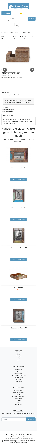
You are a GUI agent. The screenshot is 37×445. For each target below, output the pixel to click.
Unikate (18, 408)
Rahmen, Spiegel (18, 400)
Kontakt (18, 364)
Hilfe (18, 366)
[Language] (21, 13)
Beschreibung (8, 123)
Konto (18, 362)
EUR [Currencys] (27, 13)
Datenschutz (18, 381)
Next (32, 74)
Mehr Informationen (18, 187)
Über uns (18, 387)
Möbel (18, 402)
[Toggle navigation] (17, 25)
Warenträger (18, 412)
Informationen (18, 398)
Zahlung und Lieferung (18, 383)
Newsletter (18, 389)
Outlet (18, 410)
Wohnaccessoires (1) (18, 404)
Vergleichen (5, 115)
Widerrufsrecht (18, 385)
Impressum (18, 377)
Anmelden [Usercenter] (6, 13)
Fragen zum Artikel (7, 119)
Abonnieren (30, 427)
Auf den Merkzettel (8, 117)
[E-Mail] (13, 427)
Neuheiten (18, 406)
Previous (5, 74)
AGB (18, 379)
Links (18, 368)
